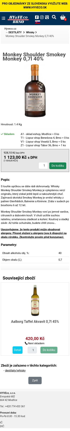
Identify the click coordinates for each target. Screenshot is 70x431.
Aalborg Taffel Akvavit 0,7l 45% (35, 322)
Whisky (30, 32)
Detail (17, 350)
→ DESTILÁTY (13, 32)
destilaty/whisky (15, 370)
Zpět (35, 380)
